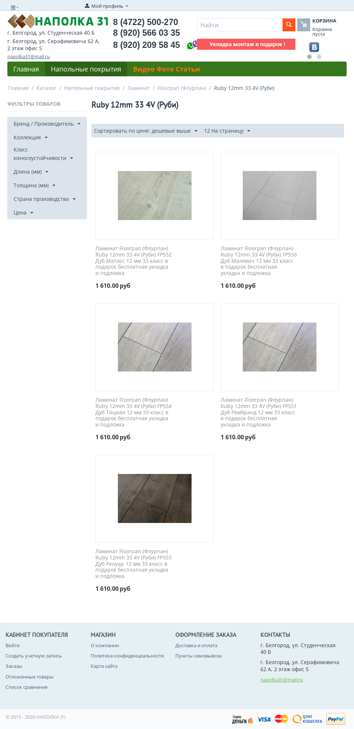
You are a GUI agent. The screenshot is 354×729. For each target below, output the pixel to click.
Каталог (46, 87)
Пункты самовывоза (198, 655)
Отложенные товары (29, 676)
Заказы (14, 666)
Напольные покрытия (86, 68)
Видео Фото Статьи (166, 68)
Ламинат (138, 87)
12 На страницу (227, 131)
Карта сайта (104, 666)
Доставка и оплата (196, 645)
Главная (26, 68)
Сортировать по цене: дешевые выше (145, 131)
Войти (13, 645)
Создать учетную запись (34, 655)
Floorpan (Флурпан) (182, 87)
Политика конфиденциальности (127, 655)
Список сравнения (27, 687)
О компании (105, 645)
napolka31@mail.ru (28, 56)
